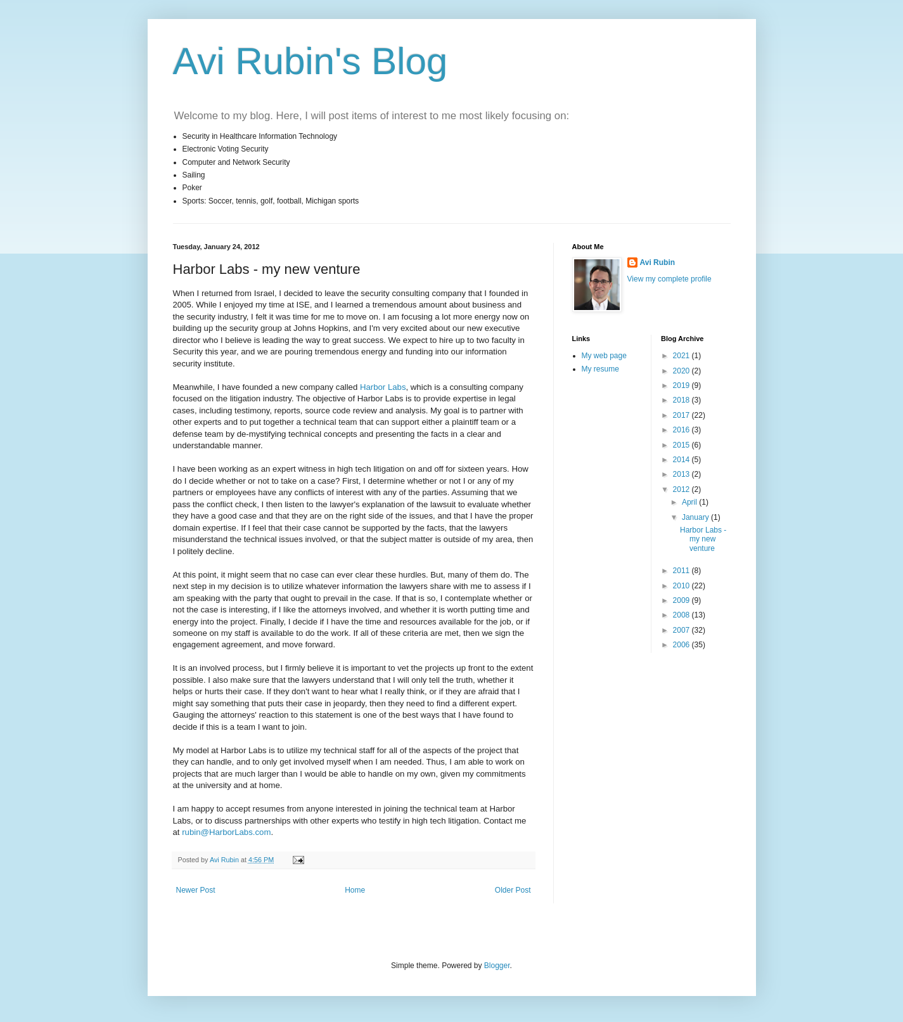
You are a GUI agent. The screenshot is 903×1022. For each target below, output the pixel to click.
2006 (682, 644)
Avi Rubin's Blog (310, 61)
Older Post (513, 890)
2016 (682, 429)
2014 (682, 459)
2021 (682, 355)
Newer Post (195, 890)
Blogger (497, 965)
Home (355, 890)
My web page (604, 355)
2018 (682, 400)
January (696, 517)
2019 (682, 385)
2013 (682, 474)
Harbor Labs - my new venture (703, 539)
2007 (682, 630)
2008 (682, 615)
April (690, 502)
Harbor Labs (383, 387)
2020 (682, 370)
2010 (682, 585)
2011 (682, 570)
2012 (682, 489)
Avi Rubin (658, 262)
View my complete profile (669, 279)
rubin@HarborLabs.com (226, 832)
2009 (682, 600)
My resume (600, 369)
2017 (682, 415)
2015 (682, 445)
